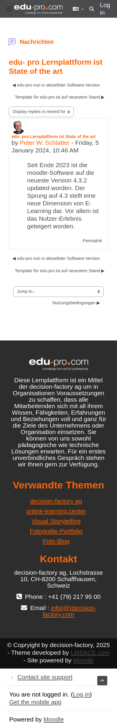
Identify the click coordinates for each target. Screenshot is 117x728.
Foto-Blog (56, 541)
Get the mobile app (35, 702)
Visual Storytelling (56, 521)
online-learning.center (56, 511)
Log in (105, 8)
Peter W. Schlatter (45, 142)
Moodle (83, 660)
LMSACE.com (90, 652)
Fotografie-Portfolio (56, 531)
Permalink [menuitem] (92, 240)
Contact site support (40, 677)
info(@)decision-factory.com (69, 611)
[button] (78, 9)
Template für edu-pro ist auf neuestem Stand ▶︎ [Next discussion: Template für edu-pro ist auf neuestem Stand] (60, 97)
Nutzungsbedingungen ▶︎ (76, 302)
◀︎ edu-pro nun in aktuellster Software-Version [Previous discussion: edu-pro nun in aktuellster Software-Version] (56, 85)
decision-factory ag (56, 501)
